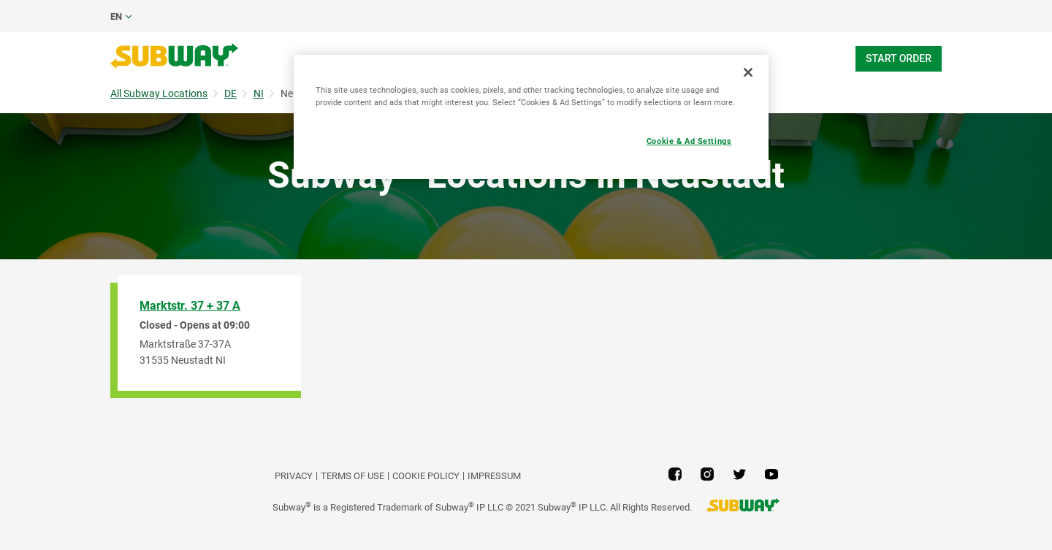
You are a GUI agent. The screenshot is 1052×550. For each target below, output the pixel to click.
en (116, 16)
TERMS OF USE (352, 475)
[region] (531, 117)
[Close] (748, 72)
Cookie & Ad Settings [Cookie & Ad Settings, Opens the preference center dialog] (689, 141)
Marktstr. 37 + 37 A (190, 306)
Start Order (898, 58)
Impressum (494, 475)
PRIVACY (294, 475)
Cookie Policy (426, 475)
